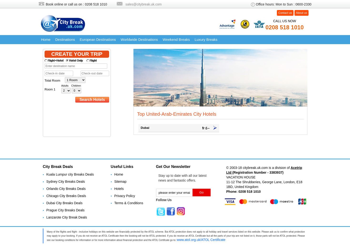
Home (46, 39)
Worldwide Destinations (139, 39)
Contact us (285, 13)
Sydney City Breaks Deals (65, 181)
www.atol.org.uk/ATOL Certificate (201, 240)
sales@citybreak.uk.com (144, 4)
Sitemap (120, 181)
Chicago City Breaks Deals (66, 196)
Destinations (65, 39)
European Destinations (98, 39)
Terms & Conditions (128, 203)
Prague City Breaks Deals (65, 210)
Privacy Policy (124, 196)
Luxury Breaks (206, 39)
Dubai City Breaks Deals (64, 203)
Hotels (119, 189)
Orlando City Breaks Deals (66, 189)
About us (301, 13)
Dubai (179, 128)
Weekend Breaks (176, 39)
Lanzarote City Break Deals (66, 217)
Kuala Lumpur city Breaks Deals (70, 174)
